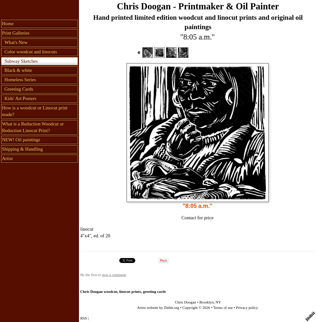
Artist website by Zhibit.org (158, 307)
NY (218, 302)
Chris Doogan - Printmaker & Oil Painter (198, 6)
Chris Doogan (185, 302)
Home (8, 23)
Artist (7, 158)
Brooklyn (206, 302)
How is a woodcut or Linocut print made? (34, 111)
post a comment (114, 275)
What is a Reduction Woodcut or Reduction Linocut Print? (33, 127)
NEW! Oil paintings (21, 139)
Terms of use (223, 307)
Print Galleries (15, 33)
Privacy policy (247, 307)
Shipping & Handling (22, 149)
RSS (83, 318)
